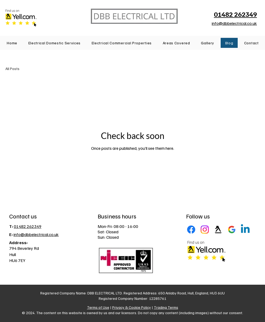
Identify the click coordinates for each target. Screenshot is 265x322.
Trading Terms (166, 307)
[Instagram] (204, 229)
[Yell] (218, 229)
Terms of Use (98, 307)
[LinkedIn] (245, 229)
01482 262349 (27, 226)
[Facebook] (191, 229)
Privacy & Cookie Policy (131, 307)
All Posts (12, 68)
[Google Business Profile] (231, 229)
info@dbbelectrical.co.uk (234, 23)
